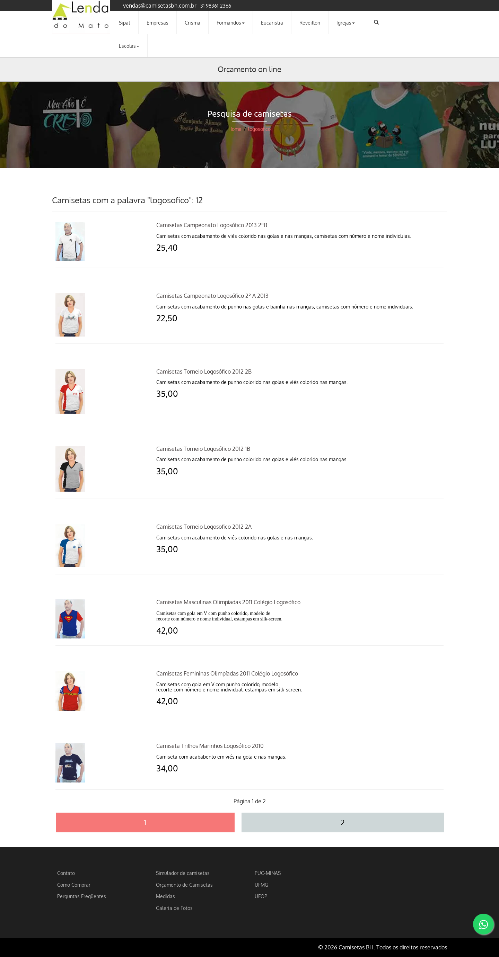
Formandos (231, 22)
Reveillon (309, 22)
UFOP (261, 896)
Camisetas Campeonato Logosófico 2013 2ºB (211, 225)
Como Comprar (73, 885)
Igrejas (345, 22)
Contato (66, 873)
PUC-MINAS (268, 873)
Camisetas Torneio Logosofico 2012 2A (204, 526)
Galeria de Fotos (174, 908)
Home (235, 129)
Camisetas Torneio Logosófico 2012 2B (204, 371)
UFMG (261, 885)
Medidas (165, 896)
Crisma (192, 22)
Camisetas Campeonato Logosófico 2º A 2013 (212, 295)
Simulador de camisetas (183, 873)
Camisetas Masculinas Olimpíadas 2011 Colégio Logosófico (228, 602)
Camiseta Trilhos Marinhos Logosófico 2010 (210, 745)
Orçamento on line (249, 69)
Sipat (124, 22)
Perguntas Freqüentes (81, 896)
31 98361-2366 (215, 5)
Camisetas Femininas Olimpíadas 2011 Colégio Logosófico (227, 673)
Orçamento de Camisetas (184, 885)
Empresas (157, 22)
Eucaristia (272, 22)
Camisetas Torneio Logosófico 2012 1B (203, 448)
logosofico (259, 129)
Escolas (129, 46)
